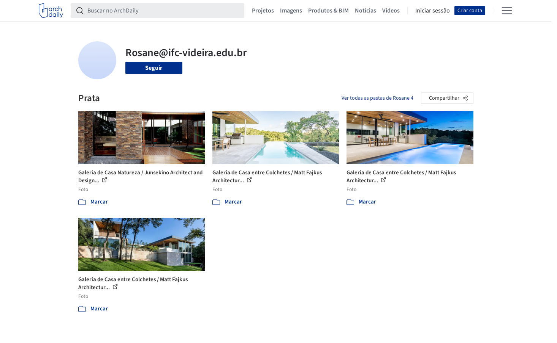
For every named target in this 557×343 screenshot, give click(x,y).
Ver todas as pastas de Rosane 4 (377, 98)
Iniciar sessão (432, 10)
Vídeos (391, 10)
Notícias (365, 10)
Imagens (291, 10)
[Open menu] (507, 11)
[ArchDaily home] (51, 10)
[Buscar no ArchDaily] (163, 10)
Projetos (263, 10)
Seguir (153, 68)
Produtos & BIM (328, 10)
